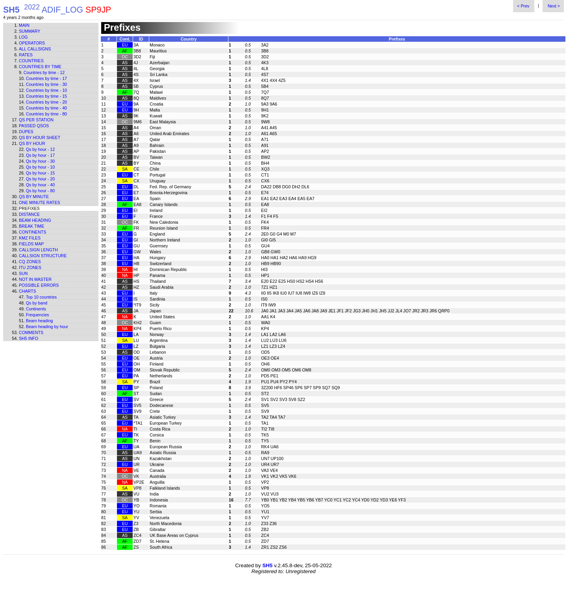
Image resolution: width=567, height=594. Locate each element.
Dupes (26, 131)
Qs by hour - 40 (40, 184)
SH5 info (28, 338)
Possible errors (39, 285)
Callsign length (38, 249)
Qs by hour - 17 (40, 155)
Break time (31, 226)
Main (24, 25)
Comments (31, 332)
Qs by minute (34, 196)
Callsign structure (43, 255)
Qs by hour (32, 143)
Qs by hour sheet (39, 137)
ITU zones (30, 267)
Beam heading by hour (47, 326)
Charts (27, 291)
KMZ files (30, 238)
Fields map (31, 243)
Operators (32, 43)
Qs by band (37, 303)
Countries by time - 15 (46, 96)
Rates (26, 54)
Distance (29, 214)
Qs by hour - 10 (40, 167)
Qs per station (36, 119)
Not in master (35, 279)
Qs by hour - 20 (40, 178)
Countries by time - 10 (46, 90)
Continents (32, 232)
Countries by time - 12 (44, 72)
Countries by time (40, 66)
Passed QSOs (34, 125)
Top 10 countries (41, 297)
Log (23, 37)
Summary (29, 31)
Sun (23, 273)
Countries (31, 60)
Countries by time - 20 (46, 102)
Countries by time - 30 (46, 84)
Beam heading (35, 220)
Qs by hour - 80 (40, 190)
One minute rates (39, 202)
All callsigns (35, 48)
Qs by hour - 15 (40, 173)
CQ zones (30, 261)
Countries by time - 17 (46, 78)
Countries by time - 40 (46, 108)
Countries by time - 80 (46, 113)
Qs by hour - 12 (40, 149)
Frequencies (37, 314)
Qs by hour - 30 (40, 161)
